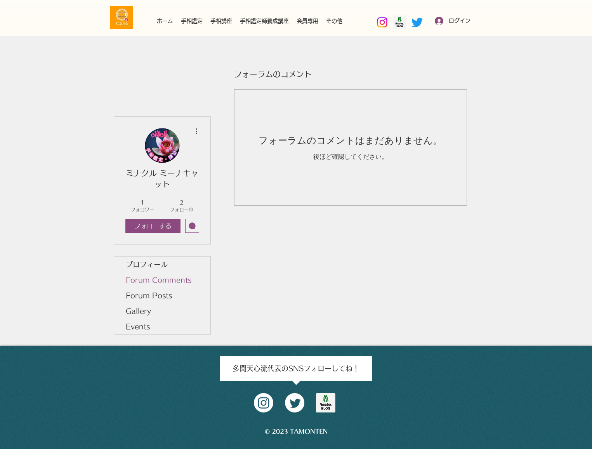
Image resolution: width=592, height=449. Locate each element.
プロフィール (147, 264)
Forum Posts (149, 295)
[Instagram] (382, 22)
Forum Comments (158, 279)
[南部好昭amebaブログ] (399, 22)
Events (138, 326)
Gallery (138, 310)
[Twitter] (417, 22)
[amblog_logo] (325, 403)
